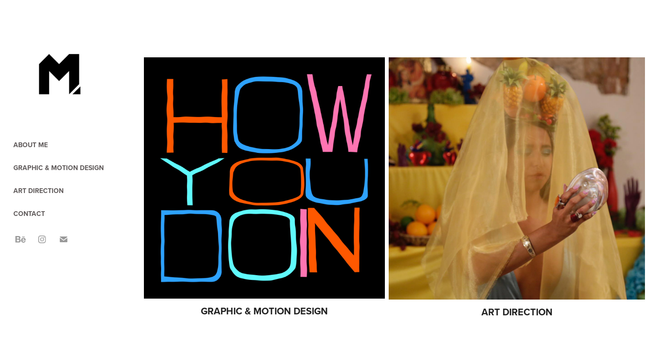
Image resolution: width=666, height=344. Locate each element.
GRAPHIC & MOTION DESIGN (58, 167)
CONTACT (29, 213)
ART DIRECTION (38, 190)
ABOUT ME (30, 145)
